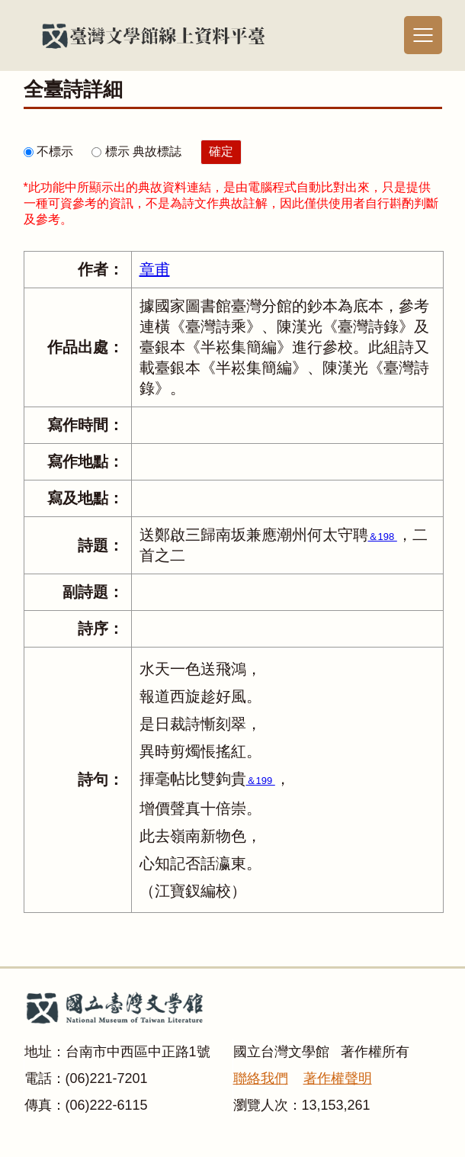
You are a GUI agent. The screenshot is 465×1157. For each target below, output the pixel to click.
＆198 (382, 536)
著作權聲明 (337, 1078)
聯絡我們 (260, 1078)
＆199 (260, 780)
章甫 (155, 269)
